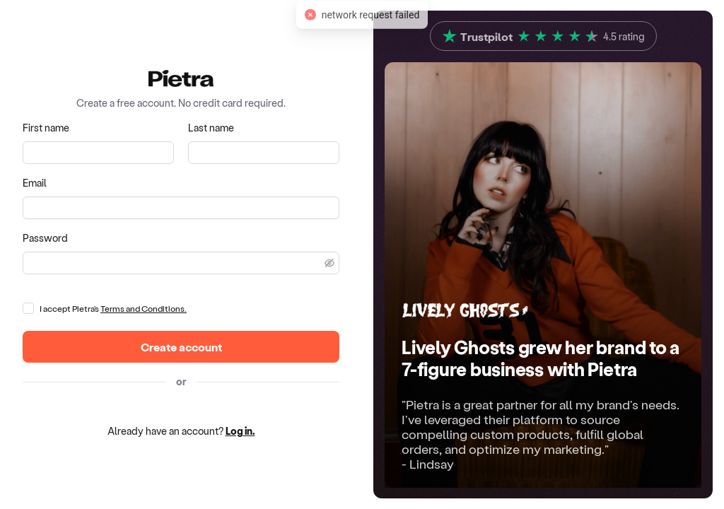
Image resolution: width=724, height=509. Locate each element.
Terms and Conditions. (143, 308)
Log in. (240, 431)
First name (46, 128)
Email (35, 183)
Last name (211, 128)
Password (45, 238)
